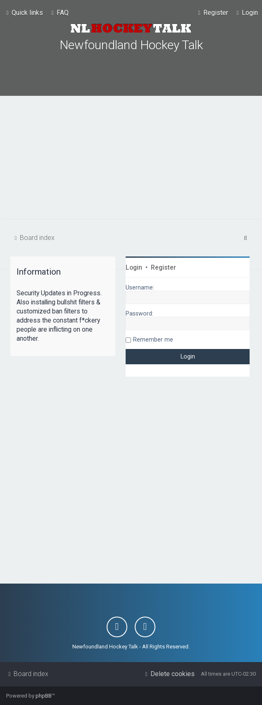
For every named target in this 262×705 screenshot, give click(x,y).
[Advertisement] (131, 158)
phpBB (44, 696)
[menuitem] (59, 13)
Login (134, 267)
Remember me (153, 339)
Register (163, 267)
